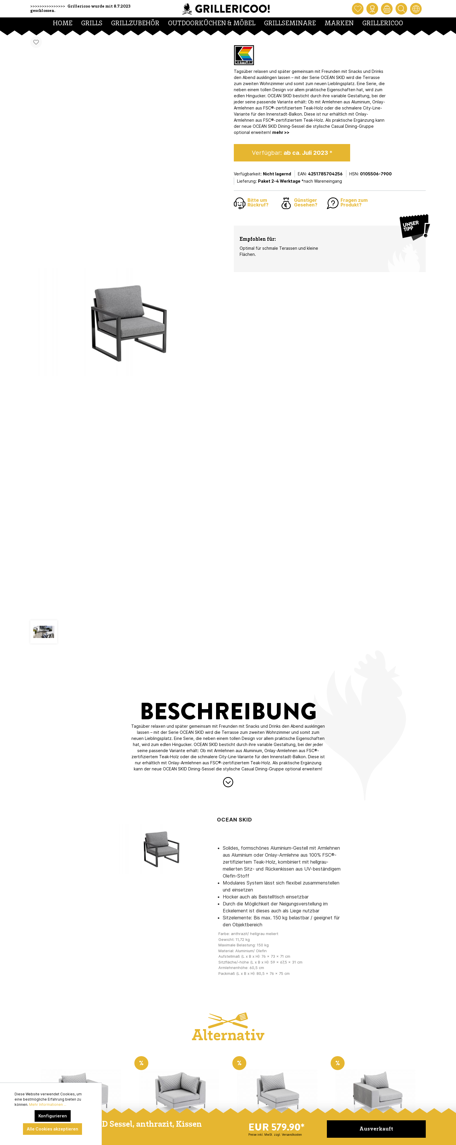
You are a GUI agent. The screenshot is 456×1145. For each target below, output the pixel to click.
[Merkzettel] (358, 9)
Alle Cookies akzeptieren (52, 1128)
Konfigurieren (52, 1115)
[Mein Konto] (372, 9)
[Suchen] (401, 9)
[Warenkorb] (387, 9)
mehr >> (280, 132)
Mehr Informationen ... (47, 1104)
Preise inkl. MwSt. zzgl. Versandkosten (275, 1134)
